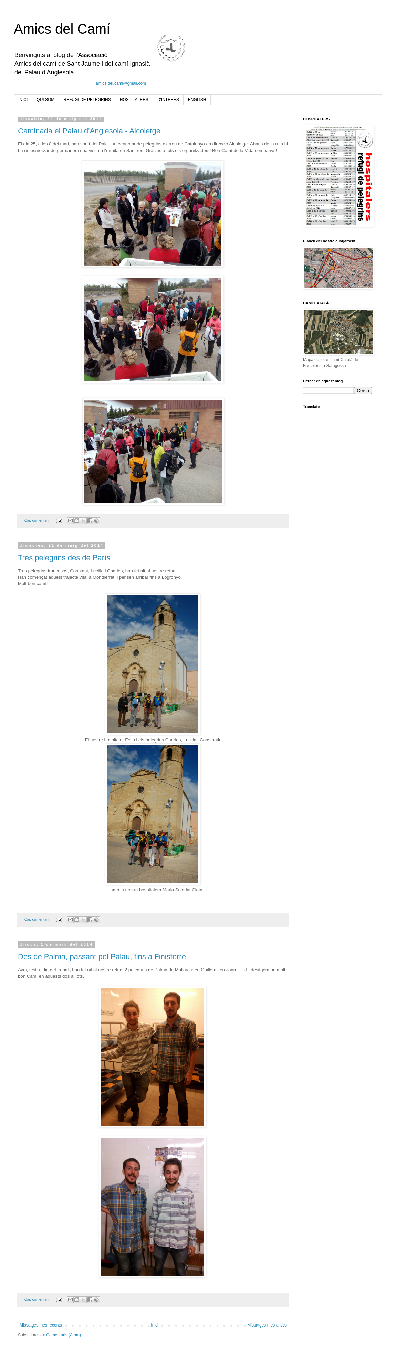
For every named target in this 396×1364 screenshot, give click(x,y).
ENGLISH (197, 99)
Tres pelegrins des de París (64, 557)
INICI (23, 99)
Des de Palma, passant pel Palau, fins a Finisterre (102, 956)
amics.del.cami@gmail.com (121, 83)
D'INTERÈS (168, 99)
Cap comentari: (37, 520)
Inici (154, 1325)
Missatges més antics (267, 1325)
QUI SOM (45, 99)
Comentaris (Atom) (63, 1335)
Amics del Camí (62, 28)
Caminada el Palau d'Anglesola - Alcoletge (89, 131)
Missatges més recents (41, 1325)
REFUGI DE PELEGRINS (87, 99)
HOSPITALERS (134, 99)
